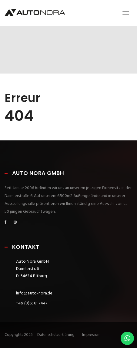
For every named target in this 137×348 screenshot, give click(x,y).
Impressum (91, 335)
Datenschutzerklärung (56, 335)
